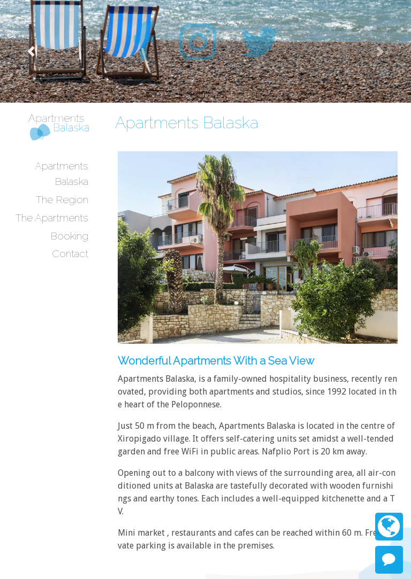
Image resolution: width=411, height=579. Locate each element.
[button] (31, 51)
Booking (69, 236)
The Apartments (52, 217)
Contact (70, 253)
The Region (62, 199)
